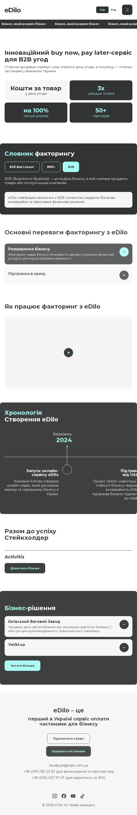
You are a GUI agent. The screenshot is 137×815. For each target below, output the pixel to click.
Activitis (14, 563)
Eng (113, 9)
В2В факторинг (22, 167)
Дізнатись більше (24, 574)
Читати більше (22, 672)
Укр (102, 9)
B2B (74, 167)
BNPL (53, 167)
